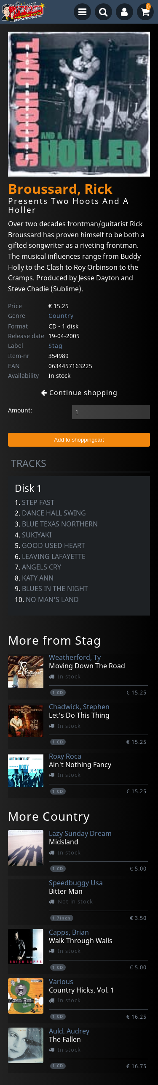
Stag (55, 346)
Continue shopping (79, 392)
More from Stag (54, 640)
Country (61, 316)
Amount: (20, 410)
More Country (49, 816)
